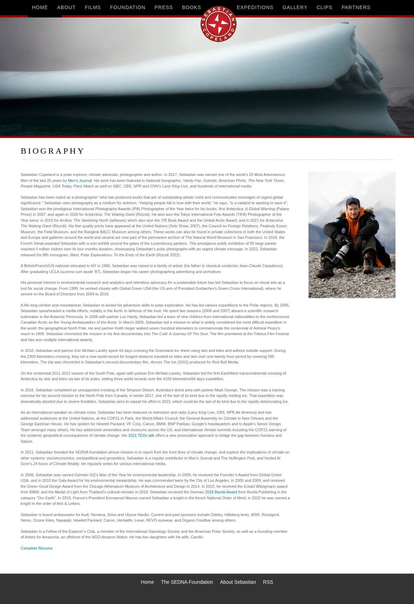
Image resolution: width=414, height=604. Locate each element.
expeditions (255, 7)
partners (356, 7)
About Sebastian (238, 582)
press (163, 7)
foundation (128, 7)
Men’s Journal (80, 180)
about (66, 7)
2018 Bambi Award (221, 492)
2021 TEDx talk (141, 435)
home (40, 7)
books (191, 7)
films (93, 7)
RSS (268, 582)
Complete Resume (36, 548)
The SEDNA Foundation (187, 582)
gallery (295, 7)
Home (147, 582)
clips (324, 7)
